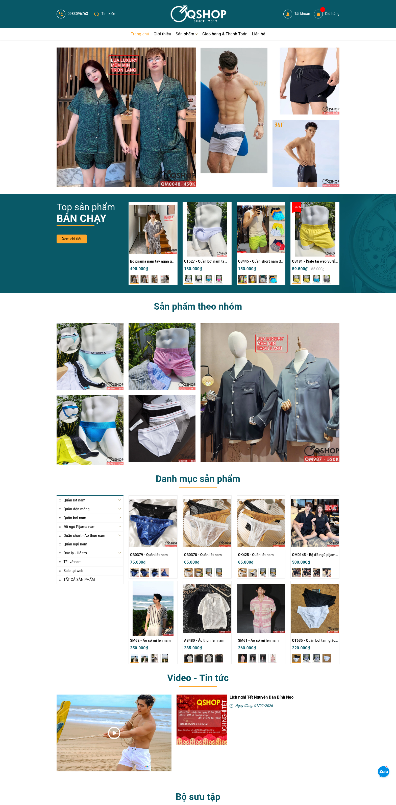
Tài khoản (296, 14)
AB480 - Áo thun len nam (204, 640)
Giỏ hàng (326, 14)
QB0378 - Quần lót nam (203, 555)
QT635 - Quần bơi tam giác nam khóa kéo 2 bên (330, 640)
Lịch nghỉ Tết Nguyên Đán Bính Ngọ (261, 697)
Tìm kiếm (105, 14)
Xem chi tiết (72, 239)
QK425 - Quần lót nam (256, 555)
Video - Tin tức (198, 678)
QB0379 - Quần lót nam (149, 555)
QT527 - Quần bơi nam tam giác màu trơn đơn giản (225, 261)
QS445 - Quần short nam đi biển (264, 261)
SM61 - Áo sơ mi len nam (258, 640)
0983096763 (72, 14)
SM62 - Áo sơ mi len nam (150, 640)
